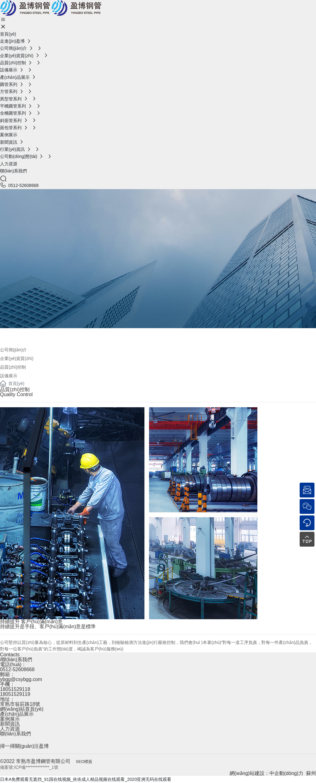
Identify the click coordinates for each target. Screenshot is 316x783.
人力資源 (10, 728)
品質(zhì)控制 (13, 367)
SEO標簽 (84, 761)
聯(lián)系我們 (15, 733)
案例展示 (10, 719)
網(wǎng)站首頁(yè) (22, 709)
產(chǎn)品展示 (17, 714)
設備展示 (8, 375)
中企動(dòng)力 (286, 773)
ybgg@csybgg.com (21, 679)
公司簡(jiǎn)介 (38, 335)
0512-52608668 (23, 185)
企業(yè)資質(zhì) (16, 358)
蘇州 (311, 773)
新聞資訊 (10, 723)
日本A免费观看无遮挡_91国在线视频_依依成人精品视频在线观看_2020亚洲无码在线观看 (85, 779)
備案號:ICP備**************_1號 (29, 767)
